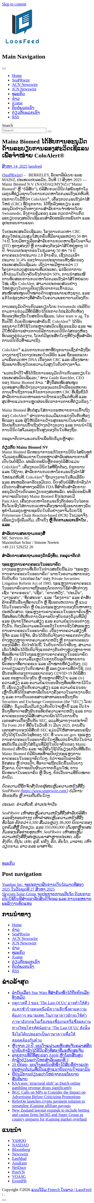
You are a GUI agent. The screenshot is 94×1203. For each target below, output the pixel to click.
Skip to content (14, 4)
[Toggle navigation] (4, 68)
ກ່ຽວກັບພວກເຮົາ (26, 112)
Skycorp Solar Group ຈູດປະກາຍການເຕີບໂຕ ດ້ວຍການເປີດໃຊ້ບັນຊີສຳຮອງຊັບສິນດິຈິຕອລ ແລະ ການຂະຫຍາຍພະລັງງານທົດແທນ (46, 899)
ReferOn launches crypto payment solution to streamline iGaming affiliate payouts (48, 1103)
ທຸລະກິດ (18, 94)
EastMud (19, 1158)
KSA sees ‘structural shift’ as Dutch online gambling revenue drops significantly (46, 1085)
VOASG (19, 1176)
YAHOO (19, 1140)
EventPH (19, 1181)
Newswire (20, 1154)
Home (17, 75)
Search (7, 125)
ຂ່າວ (16, 98)
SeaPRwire (21, 80)
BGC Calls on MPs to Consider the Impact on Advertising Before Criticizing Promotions (48, 1094)
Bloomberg (21, 1149)
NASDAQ (20, 1145)
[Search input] (24, 130)
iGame (17, 103)
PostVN (18, 1172)
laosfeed (35, 166)
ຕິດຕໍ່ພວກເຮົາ (23, 108)
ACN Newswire (25, 84)
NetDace (19, 1167)
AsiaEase (19, 1163)
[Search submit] (49, 131)
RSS (15, 117)
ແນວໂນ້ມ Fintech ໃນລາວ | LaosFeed (61, 1190)
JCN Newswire (24, 89)
